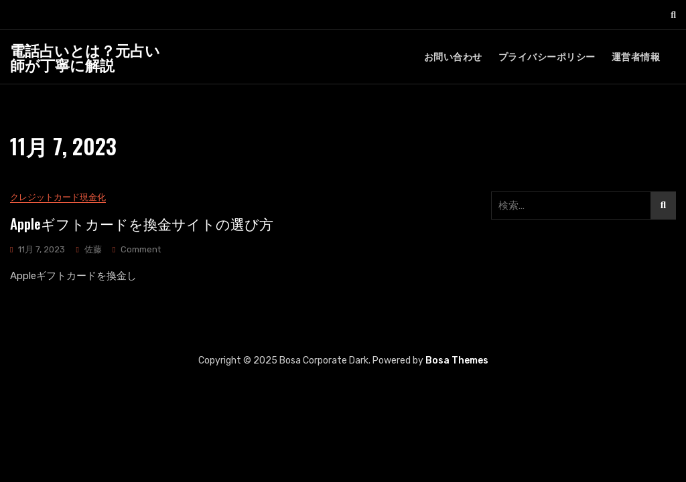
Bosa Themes (456, 360)
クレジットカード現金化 (58, 198)
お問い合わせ (453, 57)
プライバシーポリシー (547, 57)
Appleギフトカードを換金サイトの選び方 (141, 223)
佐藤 (93, 249)
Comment (141, 250)
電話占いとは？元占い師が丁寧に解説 (85, 57)
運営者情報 (636, 57)
